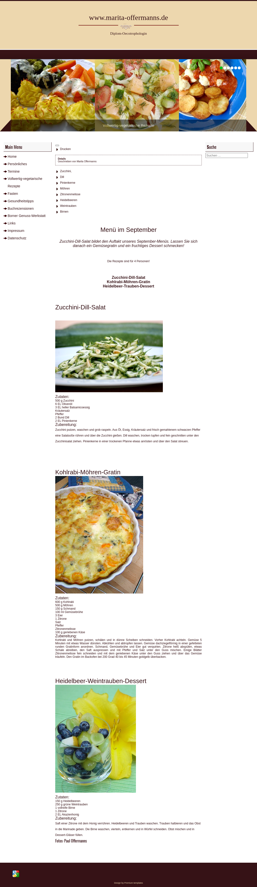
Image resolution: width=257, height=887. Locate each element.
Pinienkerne (67, 182)
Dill (62, 177)
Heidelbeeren (68, 200)
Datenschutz (17, 238)
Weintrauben (68, 206)
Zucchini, (66, 171)
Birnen (64, 211)
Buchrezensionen (21, 208)
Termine (14, 171)
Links (12, 223)
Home (12, 156)
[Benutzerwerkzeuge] (57, 145)
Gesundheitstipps (21, 201)
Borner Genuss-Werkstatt (27, 216)
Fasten (13, 194)
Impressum (16, 231)
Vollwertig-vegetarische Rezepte (25, 182)
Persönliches (17, 164)
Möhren (65, 188)
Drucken (65, 149)
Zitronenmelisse (70, 194)
